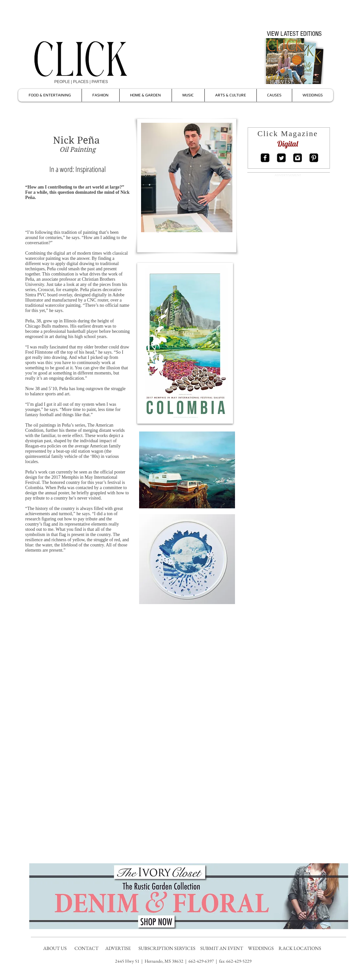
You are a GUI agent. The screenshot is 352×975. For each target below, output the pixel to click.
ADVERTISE (118, 948)
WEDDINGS (262, 948)
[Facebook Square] (265, 157)
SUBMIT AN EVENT (222, 948)
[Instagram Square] (297, 157)
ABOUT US (55, 948)
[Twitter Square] (281, 157)
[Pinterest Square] (313, 157)
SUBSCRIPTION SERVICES (166, 948)
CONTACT (86, 948)
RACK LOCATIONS (301, 948)
